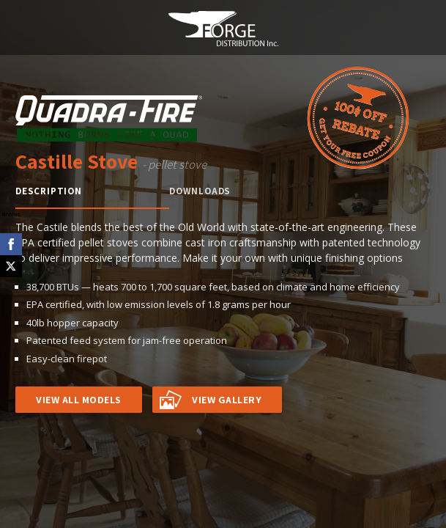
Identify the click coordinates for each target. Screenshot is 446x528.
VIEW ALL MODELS (79, 399)
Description (48, 191)
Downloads (200, 191)
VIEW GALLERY (226, 399)
